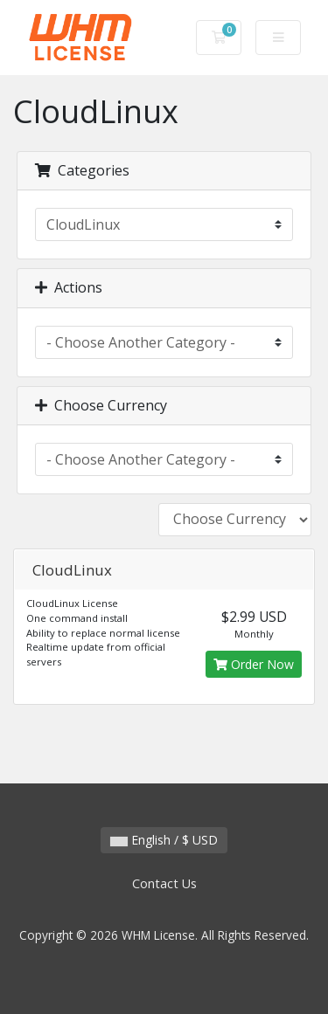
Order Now (253, 664)
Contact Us (164, 883)
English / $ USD (164, 839)
